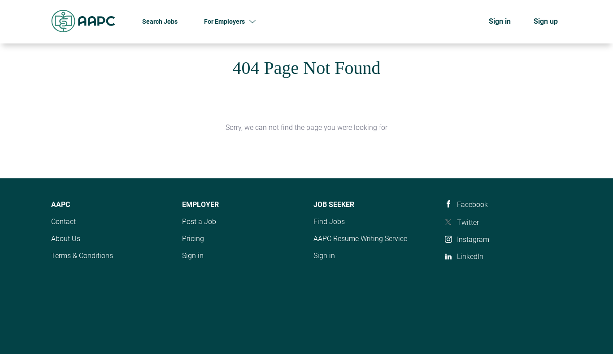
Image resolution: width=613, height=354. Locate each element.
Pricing (193, 238)
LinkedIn (470, 256)
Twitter (468, 222)
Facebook (472, 204)
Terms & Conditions (82, 255)
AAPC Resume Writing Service (360, 238)
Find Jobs (329, 221)
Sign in (500, 21)
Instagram (473, 239)
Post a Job (199, 221)
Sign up (546, 21)
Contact (63, 221)
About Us (65, 238)
